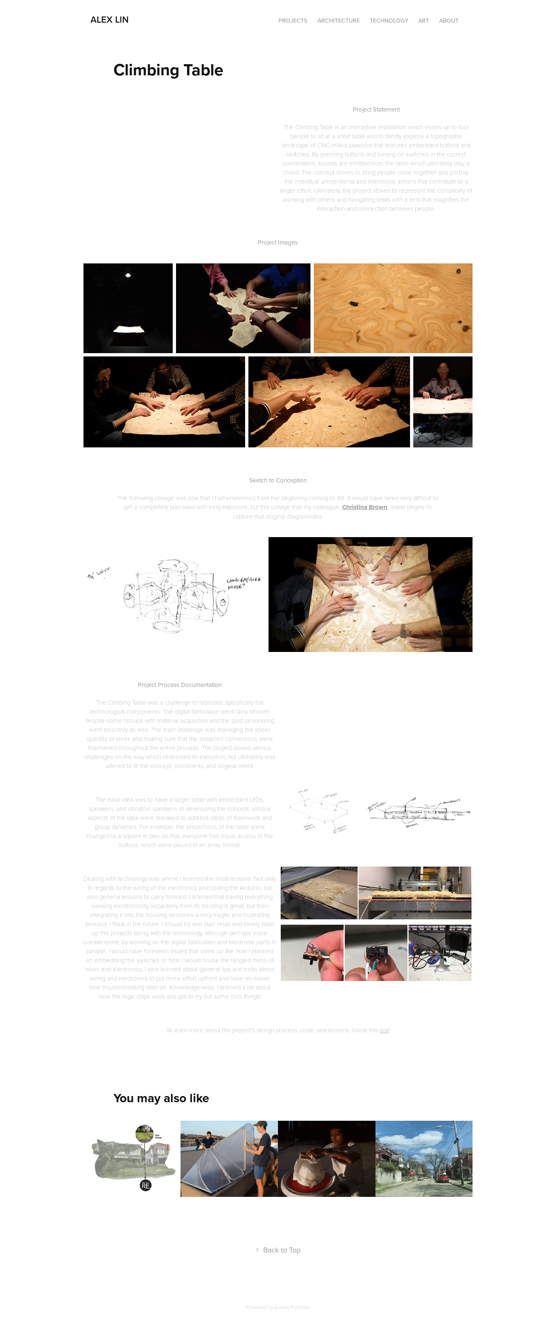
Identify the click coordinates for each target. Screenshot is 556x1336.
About (449, 20)
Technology (389, 20)
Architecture (338, 20)
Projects (292, 20)
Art (423, 20)
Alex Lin (109, 19)
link (384, 1030)
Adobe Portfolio (292, 1307)
